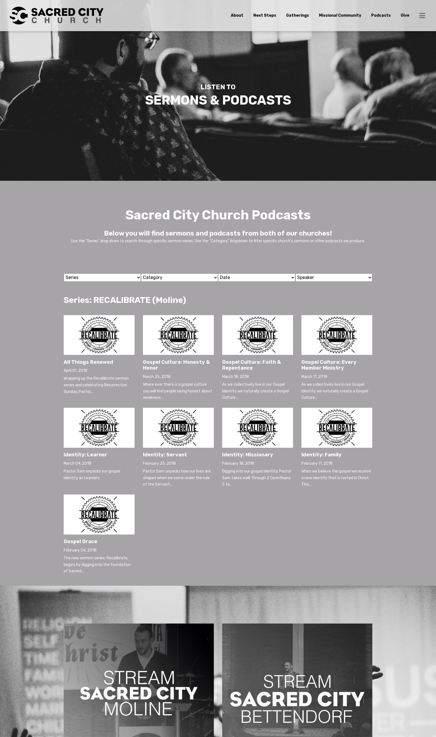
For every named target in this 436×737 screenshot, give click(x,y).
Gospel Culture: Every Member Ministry (328, 365)
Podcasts (381, 15)
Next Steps (264, 15)
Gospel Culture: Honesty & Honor (176, 365)
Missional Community (340, 15)
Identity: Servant (165, 455)
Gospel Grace (80, 541)
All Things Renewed (88, 362)
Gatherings (297, 15)
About (237, 15)
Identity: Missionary (247, 455)
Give (405, 15)
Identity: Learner (85, 455)
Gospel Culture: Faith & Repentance (251, 365)
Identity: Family (321, 455)
